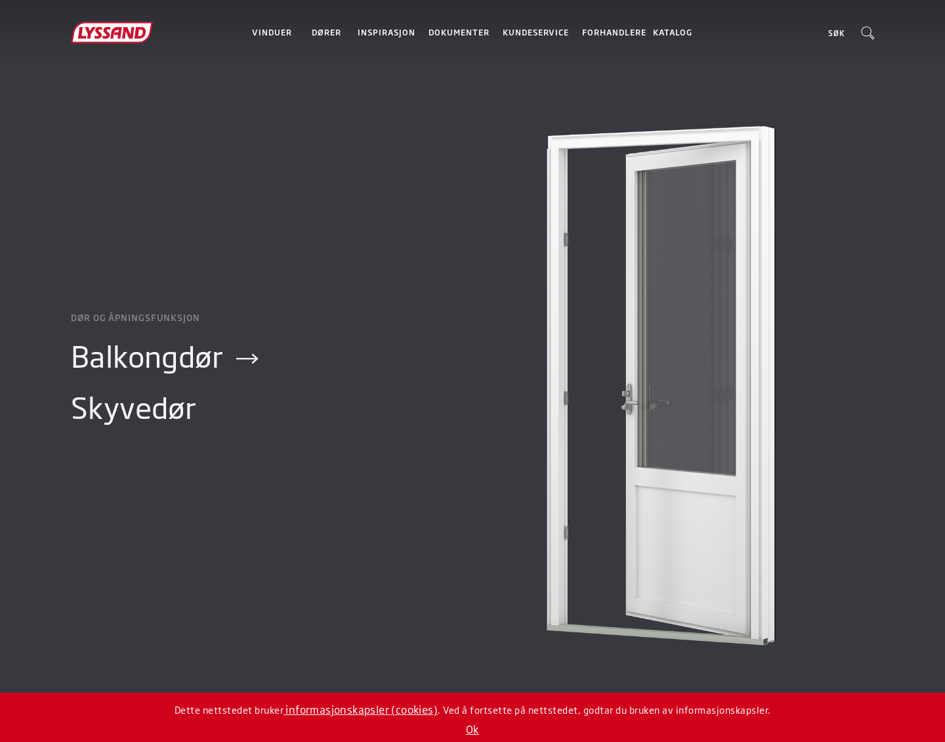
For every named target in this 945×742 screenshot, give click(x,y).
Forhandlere (614, 32)
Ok (472, 729)
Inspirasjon (386, 32)
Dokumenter (459, 32)
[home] (131, 32)
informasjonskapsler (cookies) (361, 709)
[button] (272, 32)
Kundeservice (536, 32)
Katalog (672, 32)
